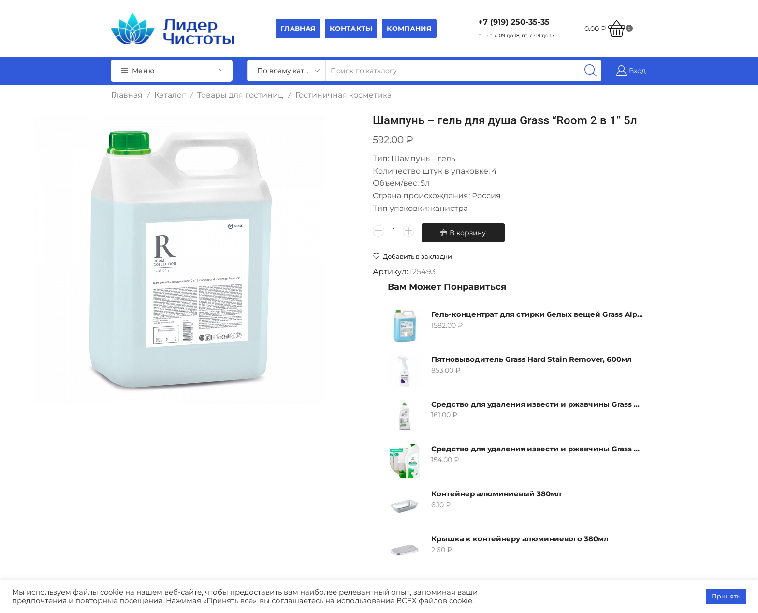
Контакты (351, 28)
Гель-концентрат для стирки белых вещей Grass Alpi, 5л (568, 145)
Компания (409, 28)
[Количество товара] (291, 245)
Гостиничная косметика (343, 95)
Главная (297, 28)
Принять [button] (726, 596)
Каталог (170, 95)
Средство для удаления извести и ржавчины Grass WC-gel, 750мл (568, 280)
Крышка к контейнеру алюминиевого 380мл (568, 370)
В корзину (365, 245)
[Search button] (591, 70)
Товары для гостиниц (240, 95)
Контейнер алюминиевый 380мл (568, 325)
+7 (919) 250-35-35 (514, 22)
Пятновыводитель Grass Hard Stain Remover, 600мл (568, 190)
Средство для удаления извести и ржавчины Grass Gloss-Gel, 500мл (568, 235)
